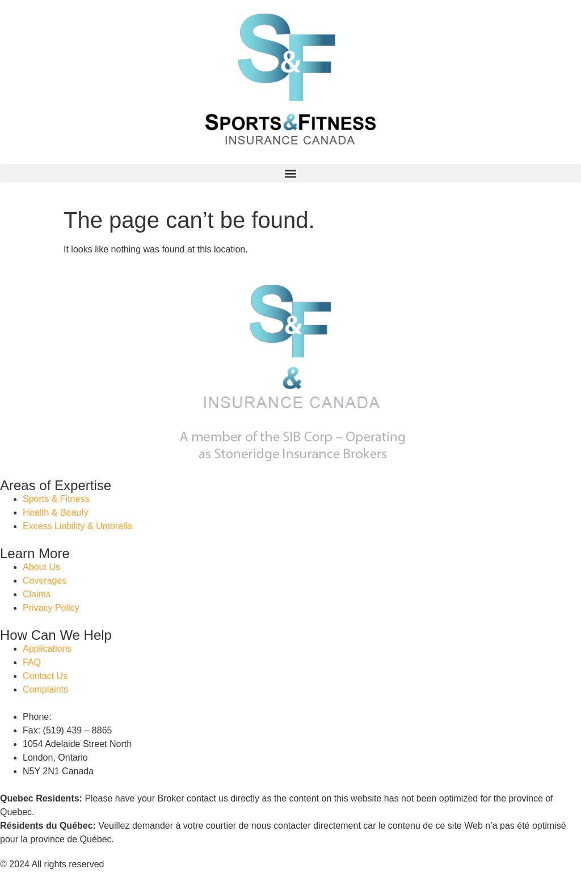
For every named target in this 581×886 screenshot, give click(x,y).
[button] (290, 173)
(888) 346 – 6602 (88, 717)
